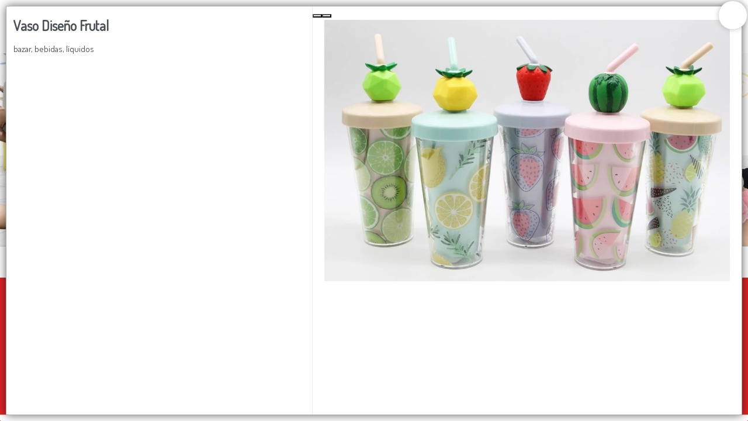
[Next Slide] (326, 16)
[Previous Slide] (317, 16)
